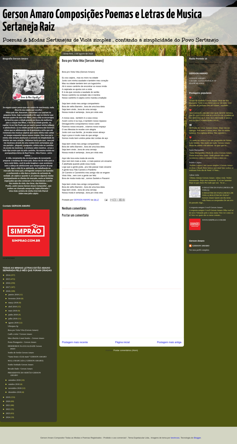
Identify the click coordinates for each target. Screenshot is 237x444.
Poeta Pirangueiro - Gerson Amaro (22, 342)
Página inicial (122, 342)
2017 (8, 287)
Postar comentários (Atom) (125, 350)
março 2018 (13, 302)
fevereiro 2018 (14, 298)
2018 (8, 291)
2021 (8, 405)
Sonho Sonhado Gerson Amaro (20, 364)
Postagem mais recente (75, 342)
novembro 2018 (15, 388)
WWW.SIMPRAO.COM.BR (214, 220)
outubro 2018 (14, 384)
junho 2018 (13, 314)
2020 (8, 401)
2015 (8, 279)
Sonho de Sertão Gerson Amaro (21, 352)
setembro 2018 (14, 380)
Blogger (197, 438)
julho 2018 (13, 318)
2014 (8, 275)
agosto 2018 (13, 322)
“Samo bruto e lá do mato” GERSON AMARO (27, 356)
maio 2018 (13, 310)
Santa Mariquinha (196, 150)
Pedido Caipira (195, 162)
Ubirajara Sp (13, 326)
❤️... (191, 97)
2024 (8, 417)
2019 (8, 397)
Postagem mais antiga (169, 342)
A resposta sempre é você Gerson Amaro (206, 207)
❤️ (190, 110)
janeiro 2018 (13, 294)
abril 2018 (12, 306)
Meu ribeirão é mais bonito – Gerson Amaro (26, 338)
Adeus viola (194, 175)
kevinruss (175, 438)
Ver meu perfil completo (199, 250)
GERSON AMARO (200, 245)
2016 (8, 283)
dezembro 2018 (15, 392)
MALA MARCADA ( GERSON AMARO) (25, 360)
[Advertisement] (121, 313)
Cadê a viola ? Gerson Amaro (20, 334)
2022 (8, 409)
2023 (8, 413)
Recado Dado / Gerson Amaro (20, 368)
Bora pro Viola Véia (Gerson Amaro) (23, 330)
